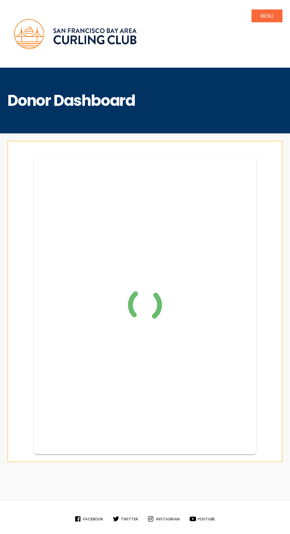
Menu (267, 16)
